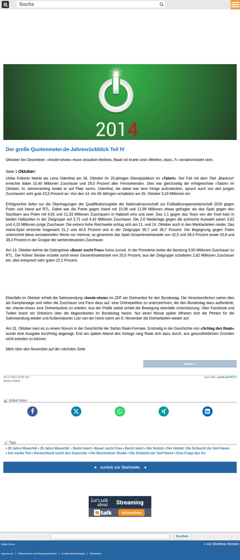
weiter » (190, 364)
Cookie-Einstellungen (73, 553)
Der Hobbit (155, 448)
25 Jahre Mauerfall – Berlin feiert (65, 448)
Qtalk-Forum (8, 544)
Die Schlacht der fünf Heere (151, 453)
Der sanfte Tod (19, 453)
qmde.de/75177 (227, 377)
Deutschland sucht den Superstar (60, 453)
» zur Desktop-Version (221, 544)
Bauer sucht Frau (108, 448)
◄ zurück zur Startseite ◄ (120, 467)
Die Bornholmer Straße (108, 453)
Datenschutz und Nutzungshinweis (37, 553)
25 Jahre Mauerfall (22, 448)
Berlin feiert (134, 448)
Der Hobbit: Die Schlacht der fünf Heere (198, 448)
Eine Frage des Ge (191, 453)
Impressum (7, 553)
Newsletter (96, 553)
